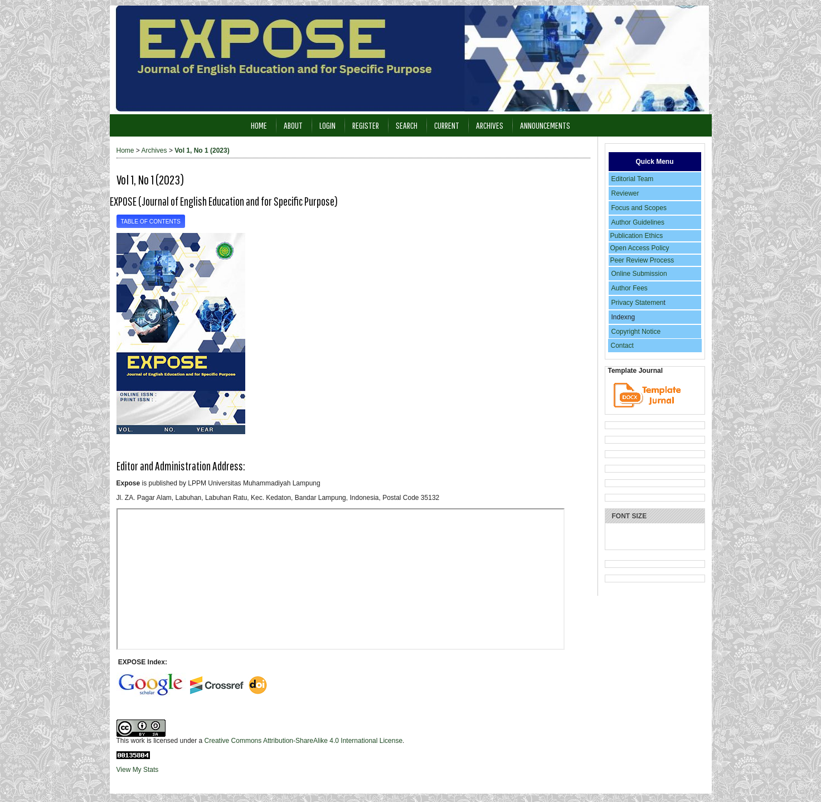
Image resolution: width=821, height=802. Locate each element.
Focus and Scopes (639, 208)
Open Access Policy (639, 248)
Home (259, 125)
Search (406, 125)
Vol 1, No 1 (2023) (201, 150)
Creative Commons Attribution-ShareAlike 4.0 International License (304, 741)
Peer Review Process (642, 260)
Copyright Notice (636, 332)
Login (327, 125)
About (293, 125)
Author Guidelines (637, 222)
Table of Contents (151, 221)
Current (446, 125)
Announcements (545, 125)
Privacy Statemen (637, 303)
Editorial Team (632, 179)
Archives (489, 125)
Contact (622, 345)
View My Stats (137, 770)
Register (365, 125)
